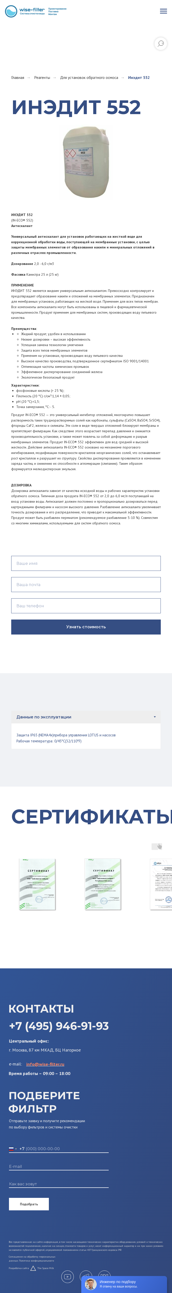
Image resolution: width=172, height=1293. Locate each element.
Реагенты (42, 77)
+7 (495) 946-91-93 (55, 1026)
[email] (55, 1166)
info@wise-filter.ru (42, 1064)
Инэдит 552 (139, 77)
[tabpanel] (86, 736)
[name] (55, 1184)
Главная (17, 77)
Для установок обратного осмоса (89, 77)
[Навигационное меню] (163, 11)
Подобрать (25, 1204)
